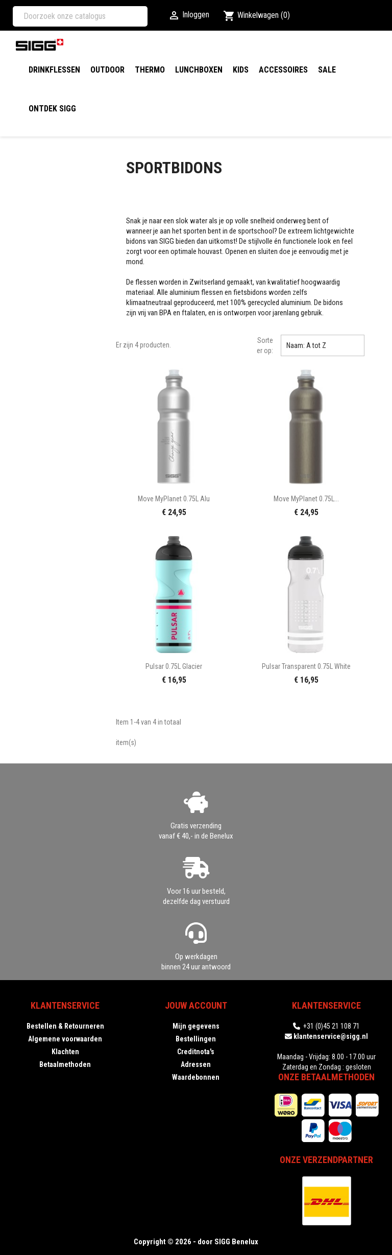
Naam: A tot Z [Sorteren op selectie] (322, 345)
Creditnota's (195, 1052)
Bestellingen (196, 1039)
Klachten (65, 1052)
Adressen (196, 1064)
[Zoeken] (80, 16)
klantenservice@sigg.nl (330, 1036)
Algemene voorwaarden (65, 1039)
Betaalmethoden (65, 1064)
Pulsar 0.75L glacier (173, 666)
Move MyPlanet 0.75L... (306, 499)
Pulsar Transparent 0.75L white (306, 666)
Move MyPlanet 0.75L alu (174, 499)
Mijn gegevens (196, 1026)
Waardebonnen (195, 1077)
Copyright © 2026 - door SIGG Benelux (196, 1241)
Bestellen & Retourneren (65, 1026)
